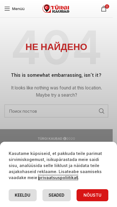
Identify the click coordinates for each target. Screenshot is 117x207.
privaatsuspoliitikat (58, 177)
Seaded (56, 195)
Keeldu (22, 195)
